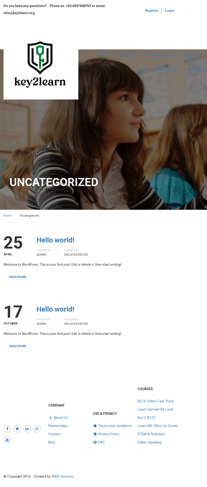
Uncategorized (76, 254)
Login (169, 10)
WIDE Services (63, 476)
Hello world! (55, 240)
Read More (17, 277)
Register (152, 10)
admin (41, 254)
